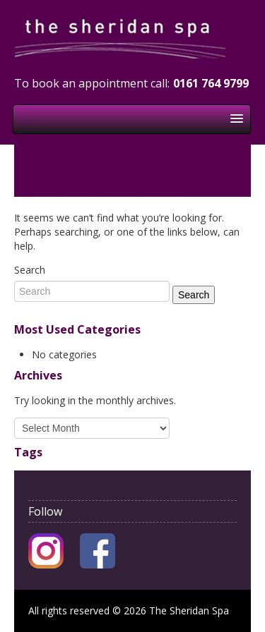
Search (29, 269)
